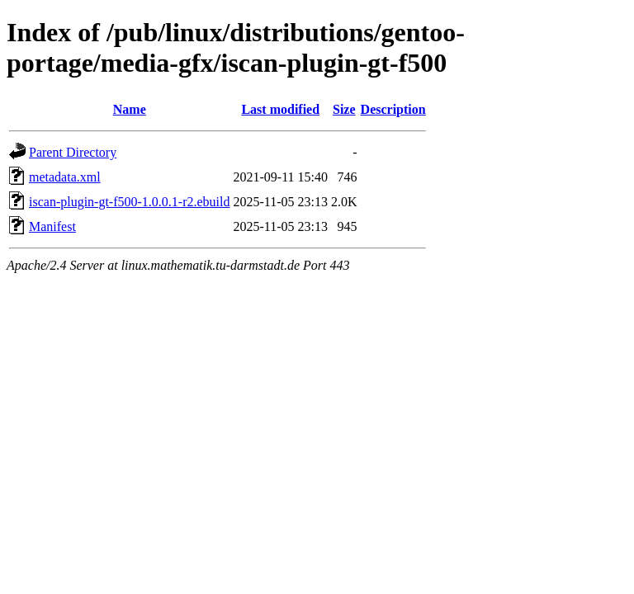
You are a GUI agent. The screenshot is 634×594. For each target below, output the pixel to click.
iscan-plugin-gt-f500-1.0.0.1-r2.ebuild (129, 202)
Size (344, 109)
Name (129, 109)
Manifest (52, 226)
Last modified (280, 109)
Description (393, 109)
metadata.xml (65, 177)
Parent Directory (72, 152)
